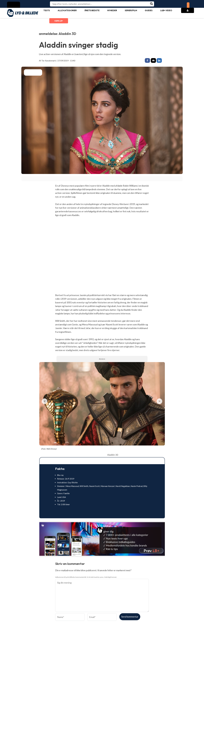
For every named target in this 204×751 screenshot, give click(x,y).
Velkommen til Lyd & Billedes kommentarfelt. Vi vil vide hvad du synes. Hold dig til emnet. (86, 578)
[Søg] (151, 4)
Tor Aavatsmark (49, 60)
